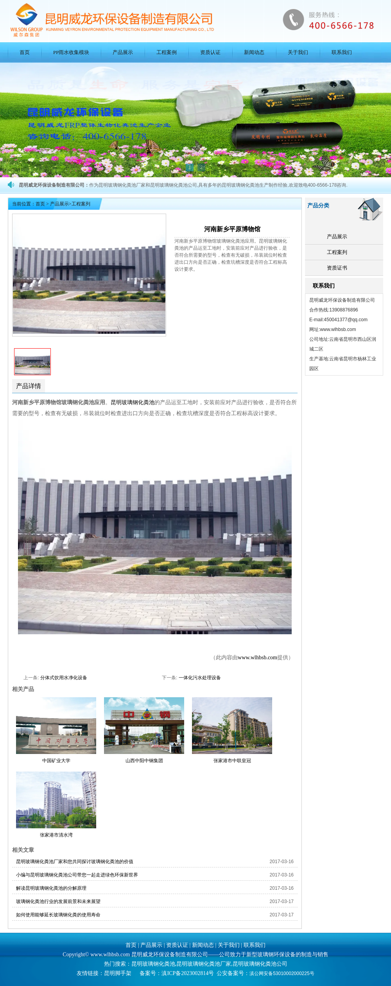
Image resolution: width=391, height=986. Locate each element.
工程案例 (166, 52)
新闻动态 (254, 52)
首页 (25, 52)
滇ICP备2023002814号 (187, 973)
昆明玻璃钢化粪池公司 (260, 964)
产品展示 (123, 52)
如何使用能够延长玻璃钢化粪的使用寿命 (58, 915)
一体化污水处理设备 (200, 677)
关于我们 (298, 52)
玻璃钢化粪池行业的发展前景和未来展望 (58, 901)
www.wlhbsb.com (257, 657)
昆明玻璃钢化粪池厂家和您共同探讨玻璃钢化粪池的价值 (74, 861)
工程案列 (337, 252)
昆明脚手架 (117, 973)
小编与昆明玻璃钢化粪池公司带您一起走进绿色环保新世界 (77, 875)
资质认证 (210, 52)
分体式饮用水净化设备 (63, 677)
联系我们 (342, 52)
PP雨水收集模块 (71, 52)
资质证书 (337, 268)
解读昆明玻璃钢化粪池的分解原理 (51, 888)
